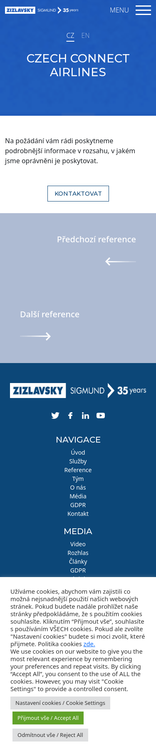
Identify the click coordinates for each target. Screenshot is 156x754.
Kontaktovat (78, 193)
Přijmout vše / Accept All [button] (48, 718)
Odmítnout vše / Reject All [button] (50, 735)
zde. (89, 644)
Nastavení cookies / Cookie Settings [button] (60, 703)
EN (86, 35)
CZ (70, 35)
